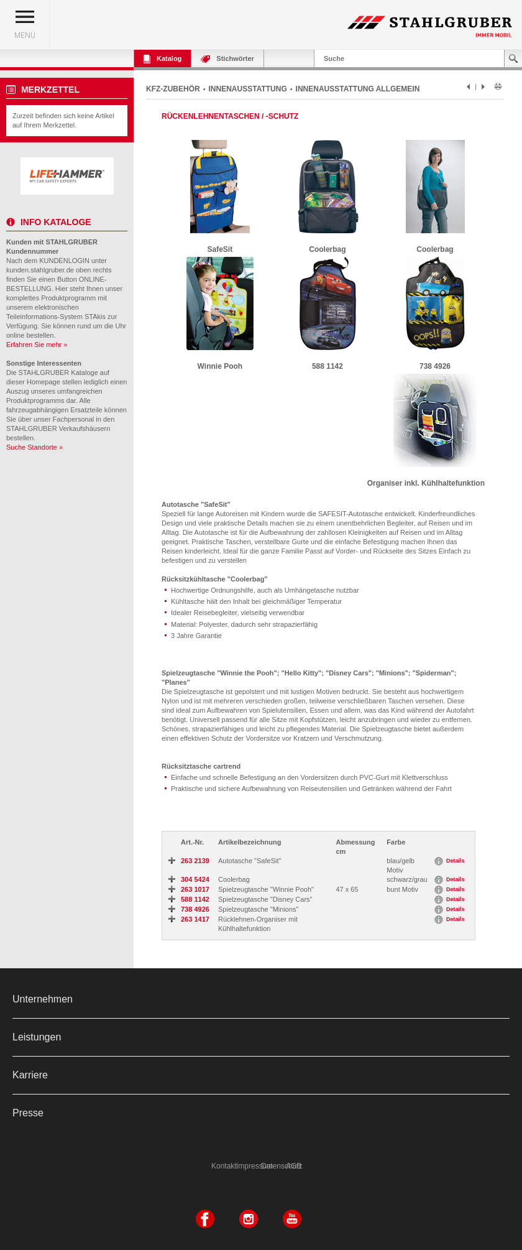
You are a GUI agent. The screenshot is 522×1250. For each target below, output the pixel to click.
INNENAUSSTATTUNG (248, 89)
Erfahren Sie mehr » (36, 344)
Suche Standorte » (34, 447)
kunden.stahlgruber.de (40, 270)
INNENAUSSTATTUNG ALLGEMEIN (358, 89)
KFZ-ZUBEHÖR (173, 89)
